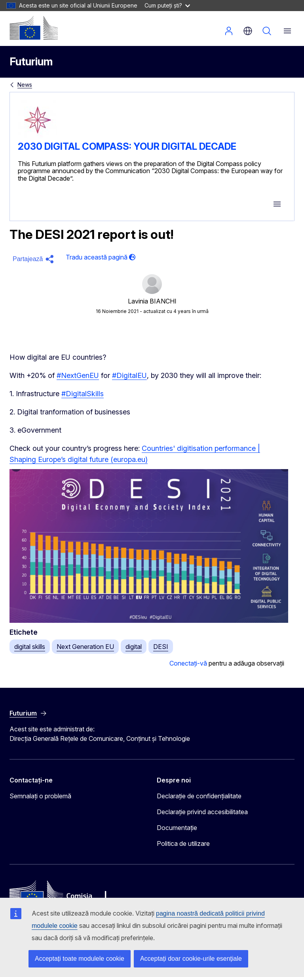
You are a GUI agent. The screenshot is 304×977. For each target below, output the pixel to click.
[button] (34, 259)
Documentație (177, 828)
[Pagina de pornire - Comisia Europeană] (34, 28)
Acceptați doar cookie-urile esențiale (191, 958)
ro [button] (248, 31)
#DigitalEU (129, 375)
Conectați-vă (188, 663)
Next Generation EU (85, 647)
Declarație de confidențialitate (199, 796)
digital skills (29, 647)
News (24, 84)
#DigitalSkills (82, 393)
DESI (160, 647)
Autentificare (229, 31)
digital (133, 647)
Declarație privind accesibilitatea (202, 812)
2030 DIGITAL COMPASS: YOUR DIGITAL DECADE (127, 146)
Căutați (267, 31)
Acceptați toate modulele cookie (79, 958)
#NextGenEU (78, 375)
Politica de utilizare (183, 843)
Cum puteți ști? (167, 5)
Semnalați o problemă (40, 796)
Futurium (31, 61)
